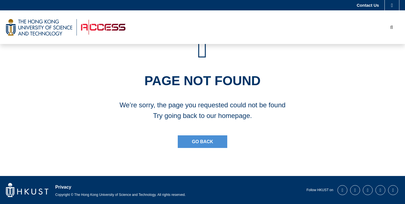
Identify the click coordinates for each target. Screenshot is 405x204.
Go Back (202, 141)
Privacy (63, 187)
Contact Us (368, 5)
